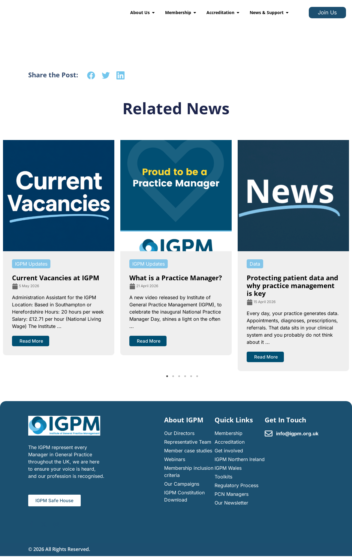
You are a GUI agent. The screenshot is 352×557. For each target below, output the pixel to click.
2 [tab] (173, 376)
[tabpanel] (58, 247)
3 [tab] (179, 376)
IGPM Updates (31, 264)
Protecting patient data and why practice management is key (292, 285)
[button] (91, 75)
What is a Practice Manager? (175, 277)
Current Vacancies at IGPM (55, 277)
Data (255, 264)
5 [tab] (191, 376)
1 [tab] (167, 376)
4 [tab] (185, 376)
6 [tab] (197, 376)
